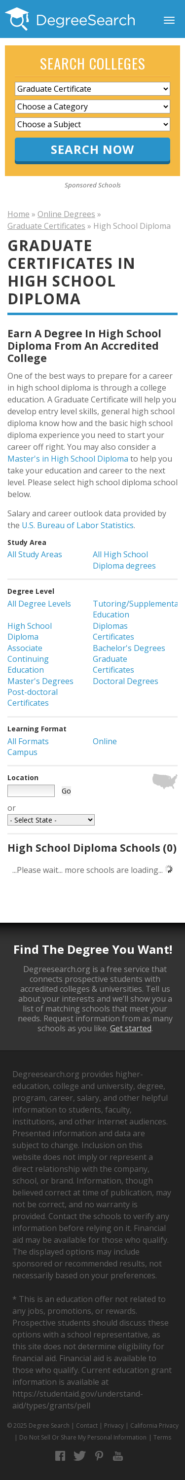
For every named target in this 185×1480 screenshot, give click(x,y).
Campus (22, 752)
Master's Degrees (40, 681)
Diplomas (110, 625)
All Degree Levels (39, 603)
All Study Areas (34, 554)
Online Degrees (66, 214)
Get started (130, 1028)
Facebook (60, 1456)
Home (18, 214)
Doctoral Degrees (125, 681)
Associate (24, 648)
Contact (87, 1425)
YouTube (118, 1456)
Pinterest (99, 1456)
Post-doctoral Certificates (32, 697)
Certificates (113, 636)
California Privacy (154, 1425)
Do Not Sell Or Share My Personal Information (83, 1437)
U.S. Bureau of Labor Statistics (78, 525)
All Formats (28, 741)
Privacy (114, 1425)
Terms (162, 1437)
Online (105, 741)
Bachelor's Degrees (129, 648)
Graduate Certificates (46, 225)
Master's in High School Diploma (67, 458)
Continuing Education (28, 664)
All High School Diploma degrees (124, 560)
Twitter (80, 1456)
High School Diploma (29, 631)
